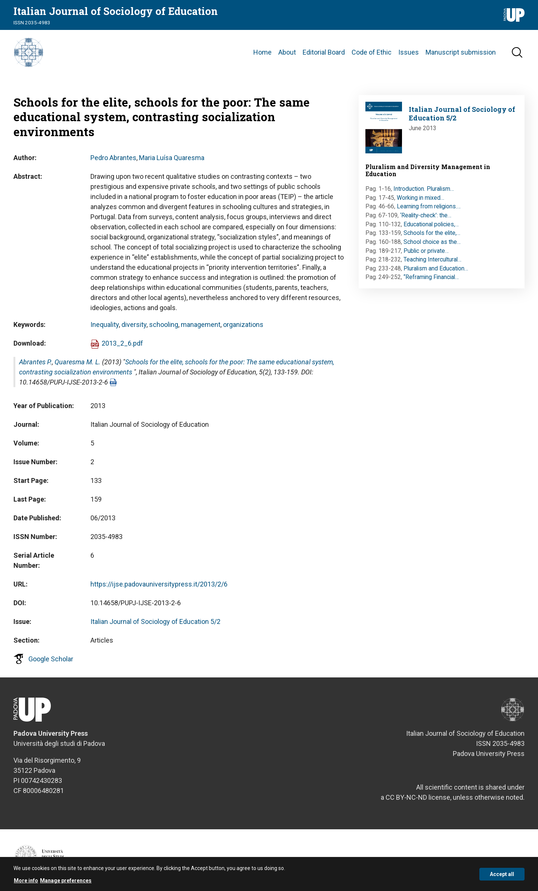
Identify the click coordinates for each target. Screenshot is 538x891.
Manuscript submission (461, 52)
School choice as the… (432, 241)
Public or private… (426, 250)
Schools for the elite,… (432, 232)
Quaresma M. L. (78, 362)
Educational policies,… (431, 224)
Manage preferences (66, 882)
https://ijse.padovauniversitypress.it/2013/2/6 (159, 584)
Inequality (104, 324)
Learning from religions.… (429, 206)
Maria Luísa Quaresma (171, 158)
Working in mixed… (420, 197)
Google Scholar (50, 659)
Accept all (502, 875)
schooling (163, 324)
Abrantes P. (35, 362)
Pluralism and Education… (436, 268)
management (200, 324)
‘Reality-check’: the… (425, 215)
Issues (408, 52)
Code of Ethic (372, 52)
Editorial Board (324, 52)
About (287, 52)
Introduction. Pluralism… (423, 188)
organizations (243, 324)
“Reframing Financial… (431, 277)
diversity (133, 324)
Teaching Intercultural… (432, 259)
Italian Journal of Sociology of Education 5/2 (155, 621)
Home (262, 52)
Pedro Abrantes (113, 158)
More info (26, 882)
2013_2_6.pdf (122, 343)
